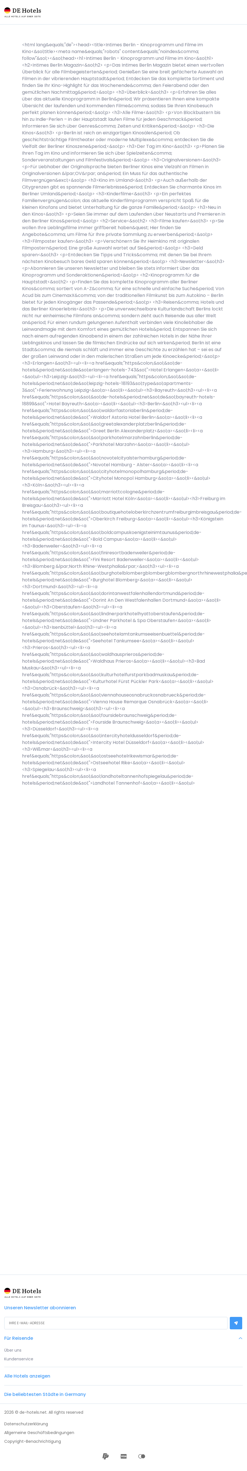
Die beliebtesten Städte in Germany (45, 1394)
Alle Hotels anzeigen (27, 1376)
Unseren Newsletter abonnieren (40, 1311)
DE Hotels (26, 10)
